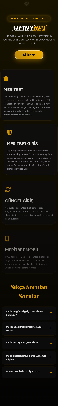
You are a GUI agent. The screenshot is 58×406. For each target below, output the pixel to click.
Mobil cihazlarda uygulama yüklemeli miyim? (26, 360)
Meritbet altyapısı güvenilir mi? (23, 345)
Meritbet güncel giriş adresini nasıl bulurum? (24, 316)
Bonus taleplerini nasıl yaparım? (23, 374)
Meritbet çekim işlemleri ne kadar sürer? (24, 332)
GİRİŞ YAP (29, 55)
